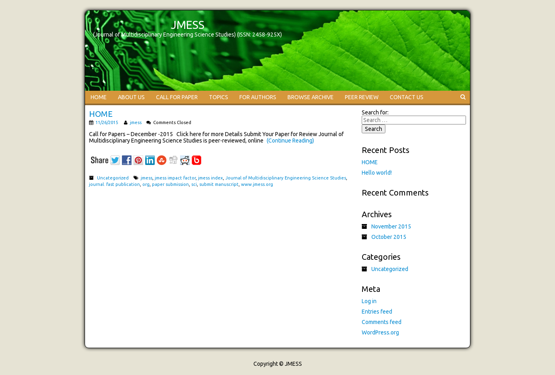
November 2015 (391, 226)
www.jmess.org (257, 184)
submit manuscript (219, 184)
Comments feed (381, 322)
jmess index (210, 177)
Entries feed (377, 311)
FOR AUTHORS (257, 97)
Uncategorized (113, 177)
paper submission (170, 184)
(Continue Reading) (290, 140)
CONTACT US (406, 97)
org (146, 184)
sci (194, 184)
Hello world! (377, 172)
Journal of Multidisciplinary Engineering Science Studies (285, 177)
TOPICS (218, 97)
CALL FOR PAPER (177, 97)
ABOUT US (131, 97)
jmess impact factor (175, 177)
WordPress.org (380, 332)
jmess (136, 122)
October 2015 (388, 237)
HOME (99, 97)
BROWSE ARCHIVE (311, 97)
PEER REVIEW (362, 97)
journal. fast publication (114, 184)
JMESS (188, 24)
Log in (369, 301)
